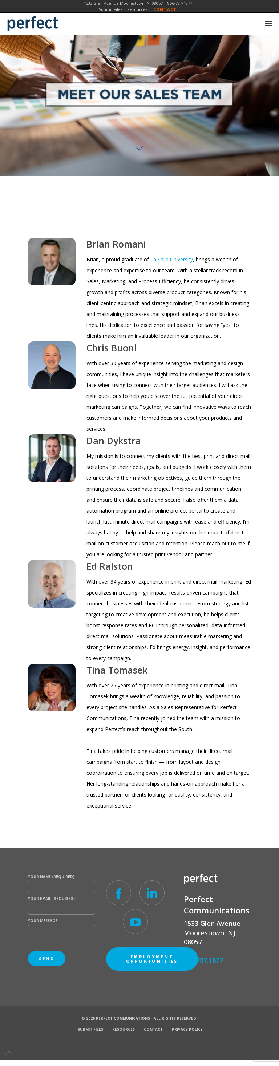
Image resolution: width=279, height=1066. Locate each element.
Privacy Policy (187, 1029)
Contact (165, 9)
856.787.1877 (203, 960)
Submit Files (110, 9)
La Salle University (171, 259)
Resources (137, 9)
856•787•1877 (179, 3)
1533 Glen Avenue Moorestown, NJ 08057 (123, 3)
